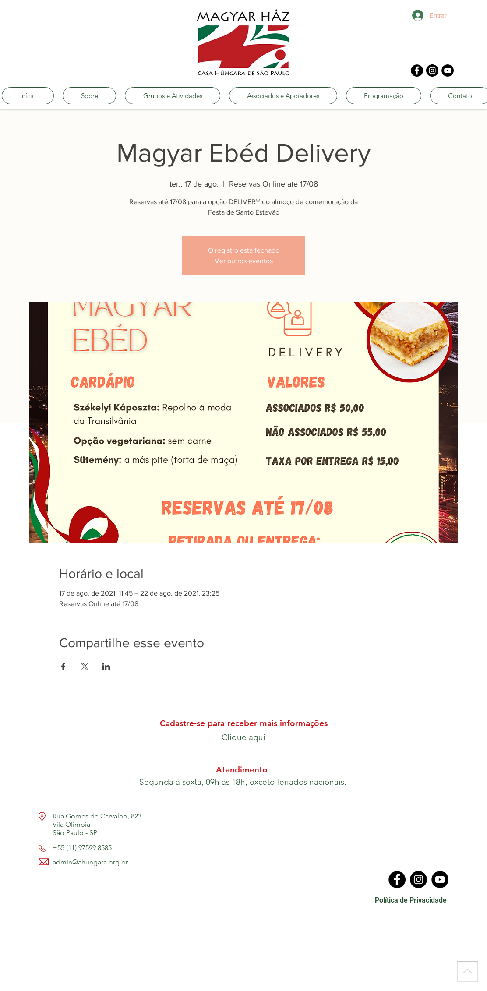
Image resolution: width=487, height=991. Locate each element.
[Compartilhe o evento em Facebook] (63, 666)
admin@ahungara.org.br (90, 862)
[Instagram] (432, 70)
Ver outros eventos (244, 261)
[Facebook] (417, 70)
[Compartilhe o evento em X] (85, 666)
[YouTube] (447, 70)
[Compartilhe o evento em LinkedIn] (106, 666)
